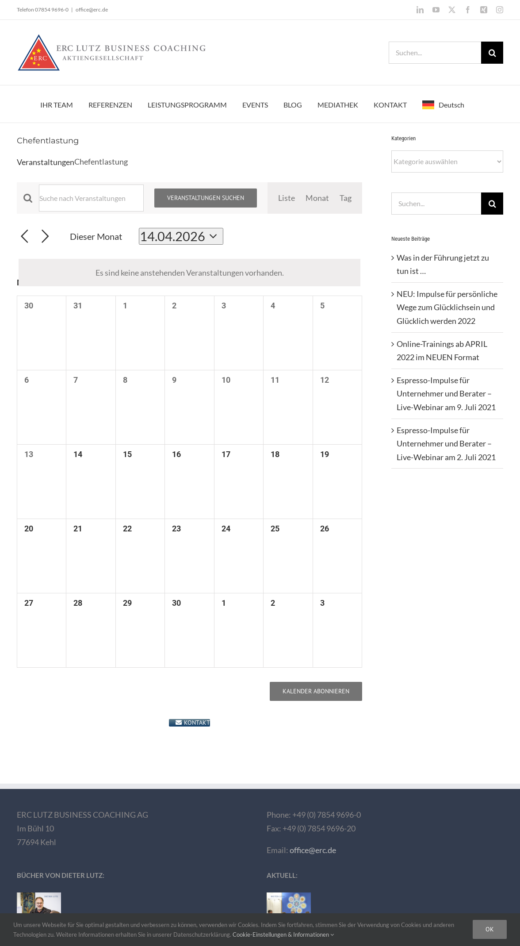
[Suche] (492, 53)
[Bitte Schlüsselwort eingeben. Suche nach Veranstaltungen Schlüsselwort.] (91, 198)
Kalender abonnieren (316, 691)
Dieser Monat (96, 236)
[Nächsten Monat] (45, 236)
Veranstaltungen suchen (205, 198)
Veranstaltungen (45, 162)
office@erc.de (92, 9)
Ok (490, 929)
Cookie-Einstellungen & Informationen (283, 934)
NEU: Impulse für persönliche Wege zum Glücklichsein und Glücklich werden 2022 (447, 307)
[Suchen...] (435, 53)
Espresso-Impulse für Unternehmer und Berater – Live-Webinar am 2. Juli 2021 (446, 443)
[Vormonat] (24, 236)
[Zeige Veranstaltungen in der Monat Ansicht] (317, 198)
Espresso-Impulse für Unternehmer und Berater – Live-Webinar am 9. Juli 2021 (446, 393)
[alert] (189, 273)
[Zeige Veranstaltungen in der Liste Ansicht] (286, 198)
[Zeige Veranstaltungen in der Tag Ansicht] (346, 198)
